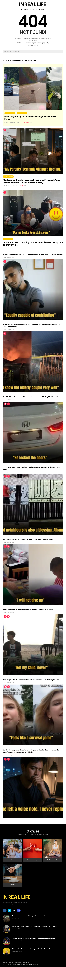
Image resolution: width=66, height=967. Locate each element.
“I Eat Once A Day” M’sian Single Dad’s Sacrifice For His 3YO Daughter (28, 610)
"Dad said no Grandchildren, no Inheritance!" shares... (31, 916)
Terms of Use (26, 962)
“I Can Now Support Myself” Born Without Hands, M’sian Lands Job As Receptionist (33, 254)
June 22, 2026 (7, 257)
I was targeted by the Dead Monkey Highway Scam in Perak (30, 117)
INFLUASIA (10, 964)
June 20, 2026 (7, 329)
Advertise (5, 962)
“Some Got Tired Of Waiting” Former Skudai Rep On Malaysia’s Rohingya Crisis (33, 243)
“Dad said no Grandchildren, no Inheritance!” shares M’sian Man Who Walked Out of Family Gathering (31, 181)
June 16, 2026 (7, 472)
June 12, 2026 (7, 612)
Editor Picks (10, 113)
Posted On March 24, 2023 (11, 122)
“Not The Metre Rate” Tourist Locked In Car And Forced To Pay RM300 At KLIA (31, 397)
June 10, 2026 (7, 682)
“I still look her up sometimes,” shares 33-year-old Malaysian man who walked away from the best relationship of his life (32, 751)
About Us (11, 962)
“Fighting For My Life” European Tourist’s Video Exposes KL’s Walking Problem (31, 680)
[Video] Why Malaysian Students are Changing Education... (34, 938)
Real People (22, 113)
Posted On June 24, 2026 (10, 248)
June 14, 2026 (7, 542)
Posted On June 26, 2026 (10, 185)
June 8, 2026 (6, 755)
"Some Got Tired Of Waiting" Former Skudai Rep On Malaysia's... (35, 926)
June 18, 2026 (7, 399)
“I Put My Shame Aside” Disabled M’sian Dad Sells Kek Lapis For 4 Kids (28, 539)
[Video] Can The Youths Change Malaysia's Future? (31, 949)
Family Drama (8, 176)
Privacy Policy (17, 962)
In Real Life (27, 964)
